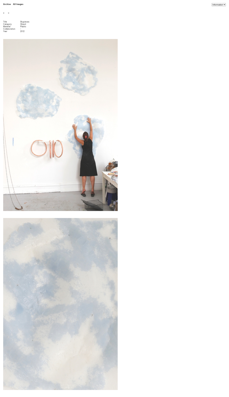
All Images (18, 4)
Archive (7, 4)
